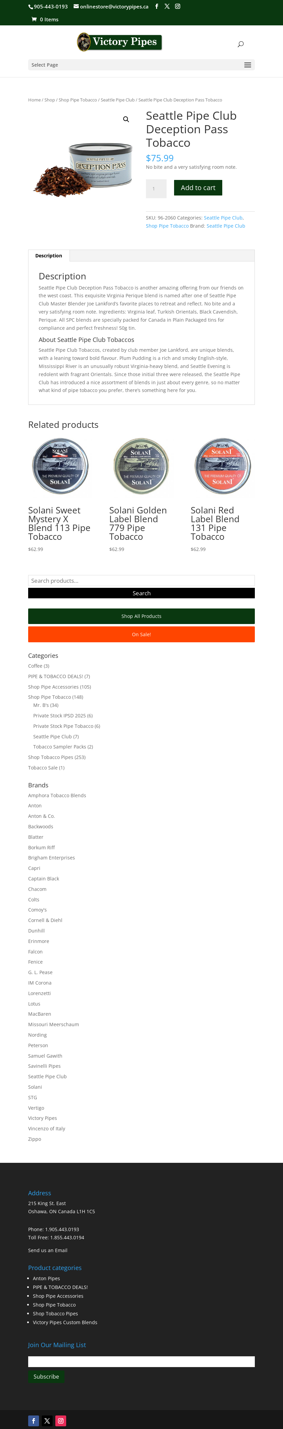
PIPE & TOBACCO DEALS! (55, 676)
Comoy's (37, 909)
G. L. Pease (40, 972)
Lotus (34, 1003)
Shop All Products (141, 616)
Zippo (34, 1139)
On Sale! (141, 634)
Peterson (38, 1045)
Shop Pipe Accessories (53, 687)
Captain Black (43, 878)
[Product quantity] (156, 188)
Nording (37, 1035)
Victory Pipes (42, 1118)
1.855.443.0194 (67, 1237)
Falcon (35, 951)
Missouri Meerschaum (53, 1024)
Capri (34, 868)
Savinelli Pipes (44, 1066)
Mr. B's (41, 705)
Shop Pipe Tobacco (78, 100)
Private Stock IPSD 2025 (59, 715)
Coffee (35, 666)
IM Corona (40, 982)
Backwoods (40, 826)
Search (142, 593)
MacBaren (39, 1014)
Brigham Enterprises (51, 857)
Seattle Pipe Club (118, 100)
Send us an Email (48, 1250)
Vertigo (36, 1108)
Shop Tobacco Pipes (50, 757)
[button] (126, 119)
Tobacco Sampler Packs (59, 746)
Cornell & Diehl (45, 920)
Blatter (35, 837)
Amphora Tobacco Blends (57, 795)
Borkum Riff (41, 847)
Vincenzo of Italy (46, 1128)
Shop (49, 100)
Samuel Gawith (45, 1056)
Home (34, 100)
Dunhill (36, 930)
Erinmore (38, 941)
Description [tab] (48, 255)
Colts (33, 899)
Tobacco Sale (43, 767)
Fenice (35, 962)
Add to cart (198, 187)
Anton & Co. (41, 816)
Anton (35, 805)
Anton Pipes (46, 1278)
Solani (35, 1087)
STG (32, 1097)
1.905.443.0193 (62, 1229)
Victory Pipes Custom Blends (65, 1322)
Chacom (37, 889)
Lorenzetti (39, 993)
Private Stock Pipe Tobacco (63, 726)
